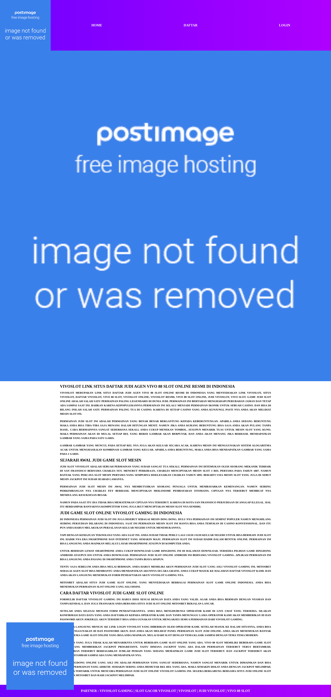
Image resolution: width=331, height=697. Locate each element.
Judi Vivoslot (212, 691)
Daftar (190, 25)
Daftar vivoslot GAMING (95, 599)
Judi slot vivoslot (74, 466)
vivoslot (67, 392)
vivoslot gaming (164, 575)
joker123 (91, 619)
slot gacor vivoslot (155, 691)
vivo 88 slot (213, 642)
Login (284, 25)
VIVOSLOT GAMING (116, 691)
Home (96, 25)
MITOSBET (83, 675)
